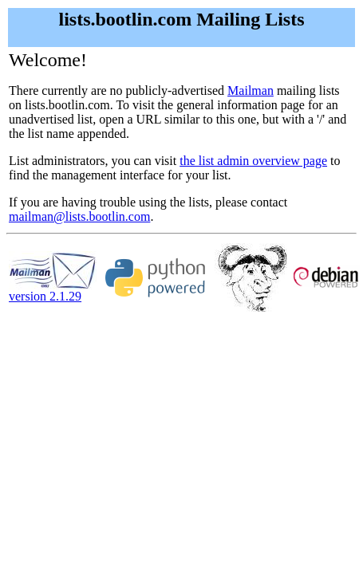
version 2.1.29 (53, 290)
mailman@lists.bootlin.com (79, 216)
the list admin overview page (253, 160)
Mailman (250, 90)
